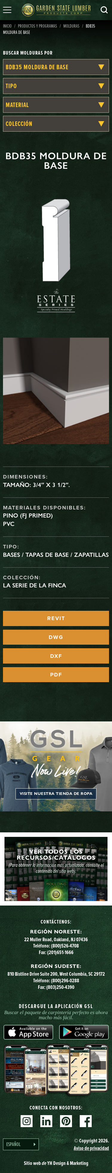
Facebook (86, 1121)
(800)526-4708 (65, 945)
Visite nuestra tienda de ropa (56, 793)
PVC (8, 523)
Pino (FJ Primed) (28, 515)
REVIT (56, 618)
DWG (56, 637)
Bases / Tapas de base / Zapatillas (56, 554)
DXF (56, 656)
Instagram (27, 1121)
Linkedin (46, 1121)
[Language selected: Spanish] (21, 1144)
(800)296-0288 (65, 980)
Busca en (104, 10)
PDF (56, 675)
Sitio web (56, 1163)
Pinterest (66, 1121)
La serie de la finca (34, 585)
